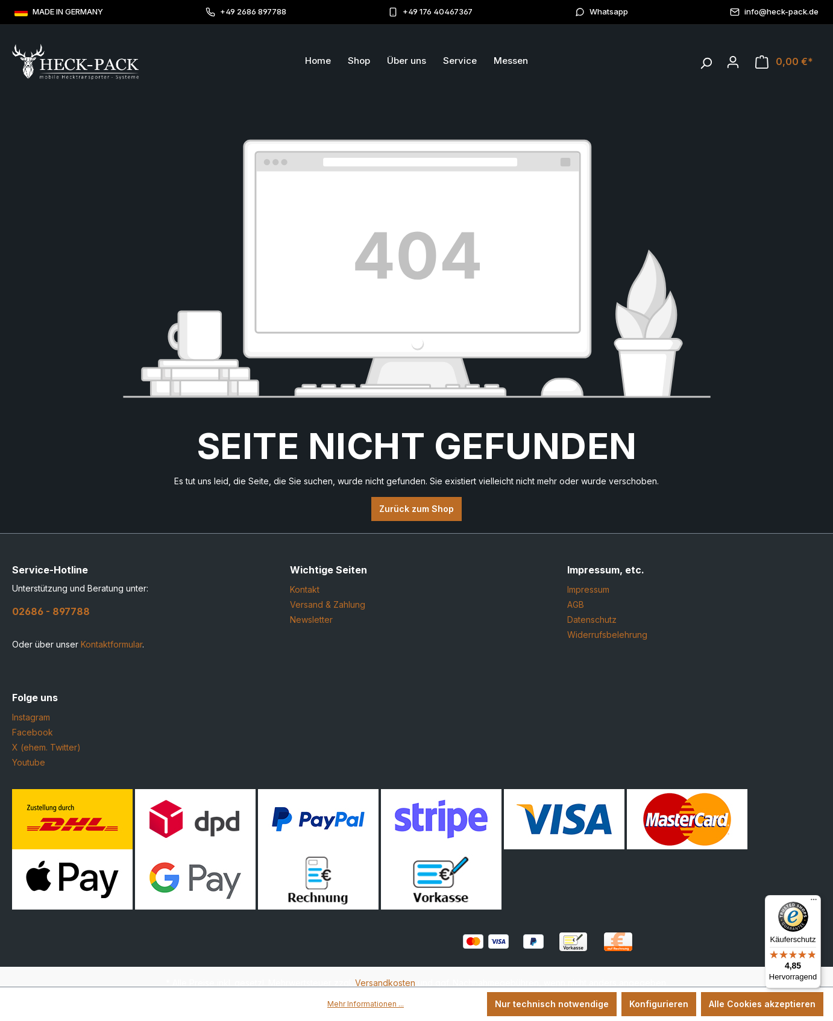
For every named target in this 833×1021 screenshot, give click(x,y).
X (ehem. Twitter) (46, 747)
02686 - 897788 (51, 611)
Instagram (31, 717)
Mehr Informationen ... (365, 1003)
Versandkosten (385, 983)
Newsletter (311, 619)
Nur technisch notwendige (552, 1004)
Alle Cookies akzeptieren (762, 1004)
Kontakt (304, 589)
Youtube (28, 762)
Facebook (32, 732)
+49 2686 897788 (246, 12)
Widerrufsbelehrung (607, 634)
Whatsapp (601, 12)
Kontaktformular (111, 644)
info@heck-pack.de (774, 12)
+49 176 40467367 (430, 12)
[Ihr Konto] (732, 62)
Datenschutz (592, 619)
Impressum (588, 589)
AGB (575, 604)
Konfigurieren (658, 1004)
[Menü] (813, 902)
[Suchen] (705, 60)
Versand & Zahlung (327, 604)
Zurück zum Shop (416, 509)
